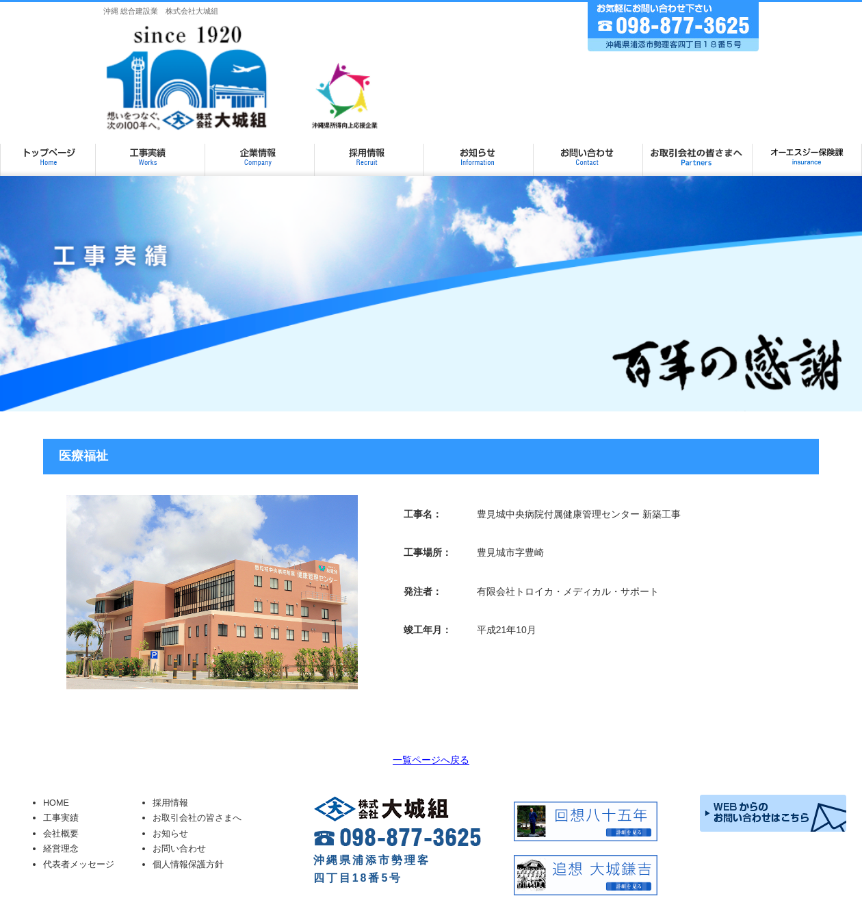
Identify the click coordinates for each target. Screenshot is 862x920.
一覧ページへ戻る (431, 759)
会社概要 (61, 834)
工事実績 (150, 151)
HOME (56, 803)
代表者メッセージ (78, 864)
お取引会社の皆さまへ (698, 151)
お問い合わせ (588, 151)
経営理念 (61, 849)
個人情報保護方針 (188, 864)
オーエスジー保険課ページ (807, 151)
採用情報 (369, 151)
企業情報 (260, 151)
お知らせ (479, 151)
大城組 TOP (48, 151)
